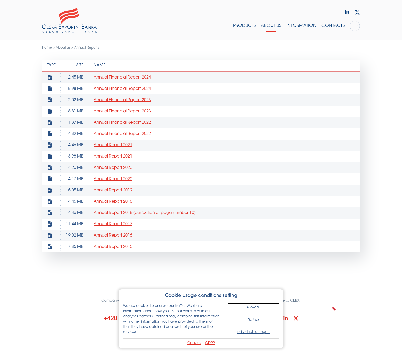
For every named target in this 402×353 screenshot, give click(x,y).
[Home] (69, 20)
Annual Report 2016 (113, 235)
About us (63, 48)
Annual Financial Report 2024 (122, 77)
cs (355, 25)
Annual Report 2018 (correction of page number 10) (145, 213)
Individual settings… (253, 332)
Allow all (253, 307)
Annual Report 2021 (113, 145)
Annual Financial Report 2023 (122, 100)
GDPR (210, 343)
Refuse (253, 320)
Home (47, 48)
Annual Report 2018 (113, 202)
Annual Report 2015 (113, 247)
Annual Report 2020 (113, 168)
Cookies (194, 343)
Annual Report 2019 (113, 190)
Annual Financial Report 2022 (122, 123)
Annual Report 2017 (113, 224)
